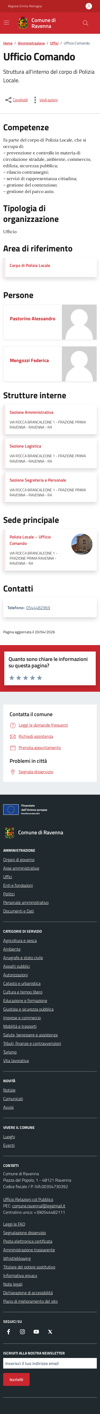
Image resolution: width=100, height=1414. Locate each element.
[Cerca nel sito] (85, 23)
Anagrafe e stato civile (23, 957)
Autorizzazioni (15, 975)
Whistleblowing (17, 1258)
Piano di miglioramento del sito (30, 1301)
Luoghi (9, 1136)
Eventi (9, 1145)
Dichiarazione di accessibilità (28, 1292)
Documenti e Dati (18, 911)
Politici (9, 894)
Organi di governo (18, 859)
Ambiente (12, 949)
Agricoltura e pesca (20, 940)
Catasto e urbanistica (22, 983)
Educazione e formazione (25, 1000)
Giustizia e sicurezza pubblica (28, 1009)
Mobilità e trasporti (20, 1026)
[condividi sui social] (16, 100)
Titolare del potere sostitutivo (29, 1267)
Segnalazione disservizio (24, 1232)
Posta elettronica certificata (27, 1241)
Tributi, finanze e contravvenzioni (32, 1043)
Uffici (7, 876)
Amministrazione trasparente (29, 1249)
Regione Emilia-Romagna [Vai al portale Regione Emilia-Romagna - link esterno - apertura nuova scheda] (25, 6)
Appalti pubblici (16, 966)
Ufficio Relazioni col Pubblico (28, 1199)
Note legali (12, 1284)
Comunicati (13, 1098)
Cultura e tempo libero (22, 992)
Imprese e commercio (22, 1017)
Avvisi (8, 1107)
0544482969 (38, 607)
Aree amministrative (21, 868)
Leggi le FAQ (14, 1224)
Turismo (10, 1052)
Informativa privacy (20, 1275)
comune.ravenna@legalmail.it (38, 1206)
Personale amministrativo (26, 902)
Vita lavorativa (16, 1060)
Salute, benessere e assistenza (30, 1035)
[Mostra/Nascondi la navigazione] (6, 22)
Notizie (9, 1090)
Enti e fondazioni (18, 885)
